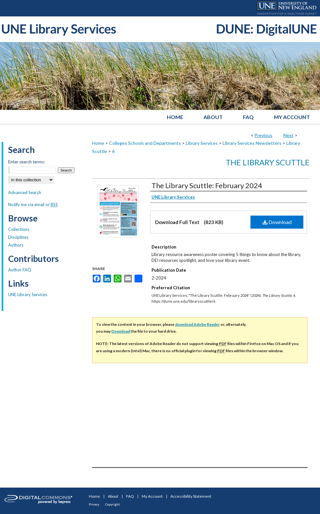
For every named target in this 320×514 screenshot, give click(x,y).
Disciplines (18, 237)
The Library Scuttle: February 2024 (207, 185)
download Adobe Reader (197, 324)
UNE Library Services (27, 294)
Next (288, 135)
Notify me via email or (33, 204)
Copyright (112, 504)
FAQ (130, 496)
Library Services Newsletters (252, 143)
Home (98, 143)
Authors (16, 245)
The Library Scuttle (268, 162)
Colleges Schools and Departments (145, 143)
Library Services (202, 143)
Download (277, 222)
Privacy (94, 504)
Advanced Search (24, 192)
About (113, 496)
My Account (152, 496)
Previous (263, 135)
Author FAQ (19, 269)
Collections (18, 229)
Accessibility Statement (190, 496)
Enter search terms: (26, 161)
